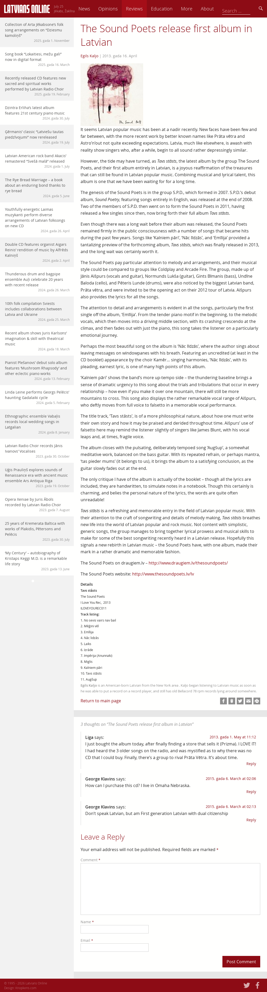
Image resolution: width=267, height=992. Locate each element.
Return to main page (101, 701)
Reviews (170, 8)
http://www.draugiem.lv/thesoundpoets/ (188, 563)
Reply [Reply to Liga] (251, 763)
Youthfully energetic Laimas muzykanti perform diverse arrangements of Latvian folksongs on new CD (37, 220)
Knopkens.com (26, 988)
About (243, 8)
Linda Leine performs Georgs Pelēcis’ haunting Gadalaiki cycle (37, 397)
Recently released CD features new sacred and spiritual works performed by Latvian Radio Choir (37, 86)
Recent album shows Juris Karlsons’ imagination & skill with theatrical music (37, 340)
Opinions (144, 8)
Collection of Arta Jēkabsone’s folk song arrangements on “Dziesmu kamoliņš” (37, 32)
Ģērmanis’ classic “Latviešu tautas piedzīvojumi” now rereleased (37, 137)
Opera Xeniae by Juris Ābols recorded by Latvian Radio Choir (37, 504)
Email (87, 940)
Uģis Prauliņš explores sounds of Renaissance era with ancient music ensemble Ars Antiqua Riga (37, 477)
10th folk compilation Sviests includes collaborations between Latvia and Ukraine (37, 311)
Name (87, 921)
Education (198, 8)
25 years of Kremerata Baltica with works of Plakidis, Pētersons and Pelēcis (37, 531)
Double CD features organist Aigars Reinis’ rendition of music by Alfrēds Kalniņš (37, 252)
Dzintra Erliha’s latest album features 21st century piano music (37, 113)
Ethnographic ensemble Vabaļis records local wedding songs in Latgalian (37, 424)
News (120, 8)
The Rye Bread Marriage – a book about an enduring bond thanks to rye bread (37, 187)
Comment (90, 859)
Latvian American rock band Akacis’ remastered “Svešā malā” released (37, 161)
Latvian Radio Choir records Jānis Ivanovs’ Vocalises (37, 451)
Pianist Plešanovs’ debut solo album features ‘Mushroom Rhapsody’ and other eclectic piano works (37, 370)
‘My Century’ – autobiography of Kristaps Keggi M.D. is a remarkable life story (37, 560)
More (223, 8)
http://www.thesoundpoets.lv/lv (163, 574)
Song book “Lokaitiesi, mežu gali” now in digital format (37, 59)
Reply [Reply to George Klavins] (251, 791)
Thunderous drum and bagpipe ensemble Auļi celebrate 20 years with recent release (37, 281)
